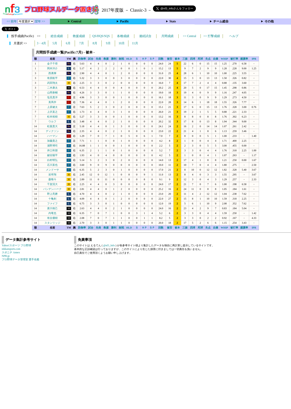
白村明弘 (52, 160)
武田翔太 (52, 82)
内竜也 (52, 213)
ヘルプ (233, 36)
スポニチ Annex (11, 252)
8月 (95, 43)
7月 (81, 43)
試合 (90, 58)
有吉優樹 (52, 218)
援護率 (244, 58)
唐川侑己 (52, 208)
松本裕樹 (52, 116)
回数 (160, 58)
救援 (106, 58)
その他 (269, 21)
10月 (122, 43)
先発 (98, 58)
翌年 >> (40, 21)
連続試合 (145, 36)
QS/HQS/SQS (101, 36)
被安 (169, 58)
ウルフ (52, 121)
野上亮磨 (52, 193)
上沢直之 (52, 111)
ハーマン (52, 136)
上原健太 (52, 107)
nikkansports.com (11, 248)
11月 (135, 43)
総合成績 (57, 36)
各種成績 (123, 36)
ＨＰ (144, 58)
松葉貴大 (52, 126)
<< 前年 (12, 21)
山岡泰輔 (52, 92)
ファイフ (52, 203)
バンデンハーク (52, 189)
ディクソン (52, 131)
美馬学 (52, 102)
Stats (172, 21)
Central (76, 21)
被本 (177, 58)
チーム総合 (221, 21)
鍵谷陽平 (52, 155)
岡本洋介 (52, 68)
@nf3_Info (109, 245)
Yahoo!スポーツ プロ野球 (16, 245)
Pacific (124, 21)
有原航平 (52, 78)
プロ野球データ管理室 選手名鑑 (20, 259)
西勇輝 (52, 73)
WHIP (224, 58)
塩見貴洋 (52, 97)
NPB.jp (6, 255)
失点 (208, 58)
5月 (55, 43)
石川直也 (52, 164)
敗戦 (121, 58)
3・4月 (41, 43)
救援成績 (79, 36)
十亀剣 (52, 198)
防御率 (82, 58)
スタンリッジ (52, 222)
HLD (129, 58)
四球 (192, 58)
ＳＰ (152, 58)
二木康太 (52, 87)
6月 (68, 43)
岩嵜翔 (52, 174)
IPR (254, 58)
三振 (185, 58)
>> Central (189, 36)
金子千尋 (52, 63)
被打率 (234, 58)
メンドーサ (52, 169)
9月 (108, 43)
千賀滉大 (52, 184)
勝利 (113, 58)
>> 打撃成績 (211, 36)
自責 (215, 58)
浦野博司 (52, 145)
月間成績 (167, 36)
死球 (200, 58)
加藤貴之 (52, 140)
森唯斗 (52, 179)
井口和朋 (52, 150)
